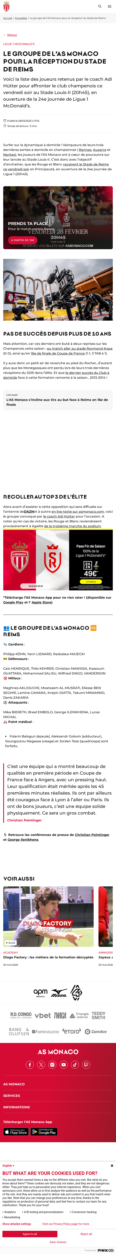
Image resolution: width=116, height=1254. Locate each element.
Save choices (58, 1242)
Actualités (21, 18)
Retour (10, 35)
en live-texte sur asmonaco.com (78, 512)
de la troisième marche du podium (72, 526)
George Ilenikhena (23, 840)
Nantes (9, 155)
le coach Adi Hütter (59, 516)
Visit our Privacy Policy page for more (65, 1224)
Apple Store (41, 602)
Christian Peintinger (92, 835)
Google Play (13, 602)
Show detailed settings (16, 1224)
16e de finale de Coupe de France (58, 353)
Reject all (86, 1234)
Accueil (7, 18)
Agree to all (30, 1234)
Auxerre (99, 150)
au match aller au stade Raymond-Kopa (80, 348)
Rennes (85, 150)
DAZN (29, 512)
